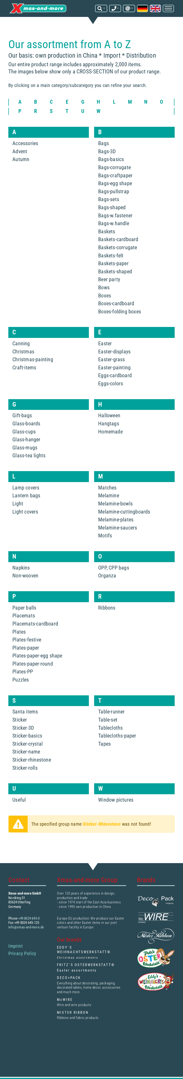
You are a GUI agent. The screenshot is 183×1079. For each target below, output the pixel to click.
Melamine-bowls (115, 504)
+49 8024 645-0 (29, 918)
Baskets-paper (113, 263)
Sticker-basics (27, 736)
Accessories (25, 143)
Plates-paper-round (32, 664)
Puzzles (20, 680)
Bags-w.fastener (115, 216)
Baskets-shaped (115, 272)
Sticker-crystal (27, 744)
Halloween (109, 415)
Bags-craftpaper (115, 175)
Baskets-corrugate (117, 247)
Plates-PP (22, 672)
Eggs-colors (110, 384)
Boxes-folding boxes (119, 312)
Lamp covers (25, 488)
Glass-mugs (24, 448)
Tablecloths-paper (117, 736)
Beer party (109, 279)
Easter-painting (114, 368)
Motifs (105, 536)
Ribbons (106, 608)
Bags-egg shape (115, 183)
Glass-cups (24, 432)
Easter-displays (114, 352)
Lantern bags (26, 496)
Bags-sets (108, 199)
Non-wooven (25, 576)
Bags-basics (111, 159)
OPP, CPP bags (113, 568)
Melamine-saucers (117, 528)
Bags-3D (107, 151)
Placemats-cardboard (35, 624)
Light (17, 504)
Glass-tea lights (29, 455)
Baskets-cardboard (118, 239)
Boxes (104, 296)
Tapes (104, 744)
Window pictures (115, 800)
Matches (107, 488)
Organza (107, 576)
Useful (19, 800)
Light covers (25, 512)
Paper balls (24, 608)
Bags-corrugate (114, 167)
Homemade (110, 432)
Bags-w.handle (113, 223)
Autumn (20, 159)
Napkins (21, 568)
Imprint (15, 946)
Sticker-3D (23, 728)
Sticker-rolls (25, 768)
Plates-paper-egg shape (37, 656)
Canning (21, 343)
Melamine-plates (115, 520)
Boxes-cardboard (116, 303)
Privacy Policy (22, 953)
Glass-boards (26, 424)
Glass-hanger (26, 440)
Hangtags (108, 424)
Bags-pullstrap (113, 191)
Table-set (107, 720)
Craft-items (24, 368)
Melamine (108, 496)
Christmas (23, 352)
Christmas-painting (32, 359)
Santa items (25, 712)
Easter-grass (111, 359)
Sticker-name (26, 752)
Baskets (106, 231)
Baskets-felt (110, 256)
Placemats (23, 616)
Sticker (19, 720)
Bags (103, 143)
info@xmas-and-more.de (26, 927)
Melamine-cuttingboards (124, 512)
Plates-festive (26, 640)
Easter (105, 343)
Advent (19, 151)
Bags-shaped (112, 207)
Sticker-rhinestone (31, 760)
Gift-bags (22, 415)
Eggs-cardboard (115, 375)
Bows (104, 287)
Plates (19, 632)
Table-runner (111, 712)
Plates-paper (25, 648)
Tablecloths (110, 728)
